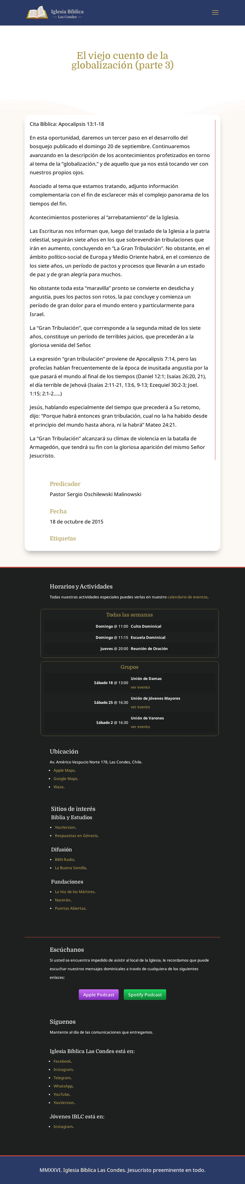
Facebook (62, 1061)
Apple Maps (64, 770)
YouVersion (65, 827)
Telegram (62, 1077)
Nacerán (63, 900)
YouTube (61, 1094)
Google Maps (65, 778)
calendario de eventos (187, 597)
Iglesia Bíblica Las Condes (94, 1169)
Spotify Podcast (145, 995)
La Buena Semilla (70, 867)
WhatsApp (63, 1086)
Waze (58, 787)
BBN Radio (64, 859)
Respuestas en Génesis (76, 835)
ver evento (140, 686)
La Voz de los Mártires (74, 891)
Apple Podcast (98, 995)
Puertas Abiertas (70, 908)
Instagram (63, 1069)
